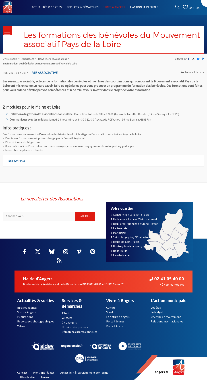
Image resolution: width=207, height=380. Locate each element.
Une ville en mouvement (166, 317)
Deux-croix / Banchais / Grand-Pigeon (134, 223)
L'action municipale (144, 7)
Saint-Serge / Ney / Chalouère (130, 237)
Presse (44, 377)
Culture (110, 307)
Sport (109, 312)
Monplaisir (118, 233)
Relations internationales (167, 321)
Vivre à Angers (114, 7)
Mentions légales (44, 373)
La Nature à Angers (118, 317)
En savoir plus (16, 160)
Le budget (157, 312)
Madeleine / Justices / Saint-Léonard (134, 219)
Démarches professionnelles (79, 332)
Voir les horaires (172, 284)
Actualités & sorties (47, 7)
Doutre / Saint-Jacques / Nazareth (132, 246)
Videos (21, 326)
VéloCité (67, 318)
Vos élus (156, 307)
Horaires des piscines (75, 327)
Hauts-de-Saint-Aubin (125, 241)
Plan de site (27, 377)
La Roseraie (119, 228)
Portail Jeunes (115, 321)
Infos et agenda (27, 307)
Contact (22, 373)
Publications (25, 317)
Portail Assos (114, 326)
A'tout (66, 313)
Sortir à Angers (26, 312)
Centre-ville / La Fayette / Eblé (130, 214)
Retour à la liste (192, 72)
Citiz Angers (69, 322)
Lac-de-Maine (120, 255)
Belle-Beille (119, 251)
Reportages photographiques (35, 321)
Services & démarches (83, 7)
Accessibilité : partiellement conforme (84, 373)
